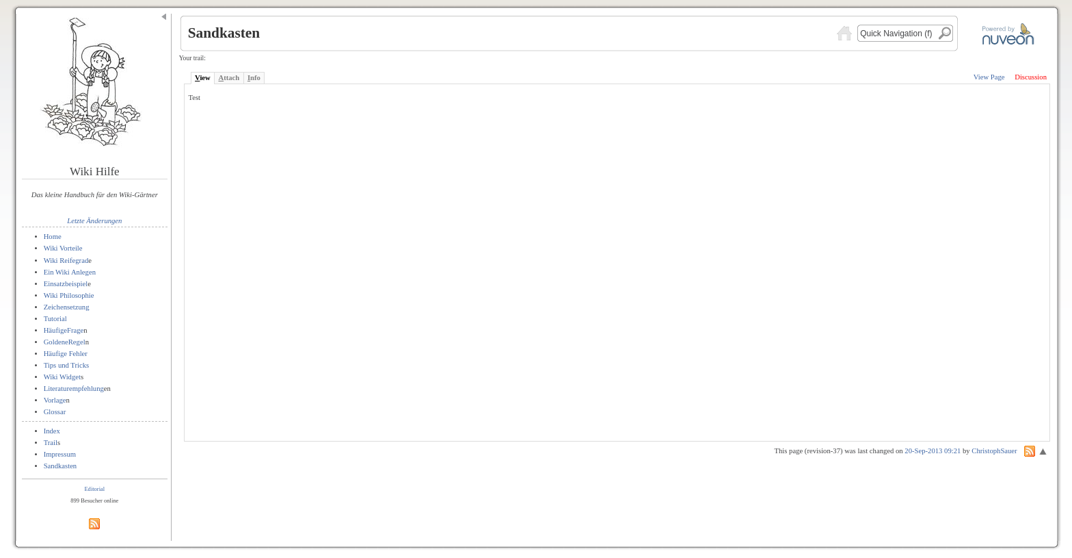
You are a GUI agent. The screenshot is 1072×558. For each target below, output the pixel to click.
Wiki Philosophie (69, 295)
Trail (50, 442)
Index (52, 431)
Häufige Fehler (66, 353)
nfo (253, 77)
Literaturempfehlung (74, 388)
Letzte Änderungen (94, 221)
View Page (989, 77)
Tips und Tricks (67, 365)
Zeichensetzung (67, 307)
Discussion (1031, 77)
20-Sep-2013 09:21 (932, 451)
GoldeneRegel (64, 342)
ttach (228, 77)
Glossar (55, 412)
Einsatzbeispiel (66, 284)
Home (53, 236)
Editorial (94, 488)
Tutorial (55, 318)
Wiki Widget (62, 377)
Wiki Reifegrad (66, 260)
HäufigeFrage (64, 330)
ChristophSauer (994, 451)
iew (203, 77)
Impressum (60, 454)
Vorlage (55, 400)
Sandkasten (60, 466)
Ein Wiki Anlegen (70, 272)
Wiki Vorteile (63, 248)
